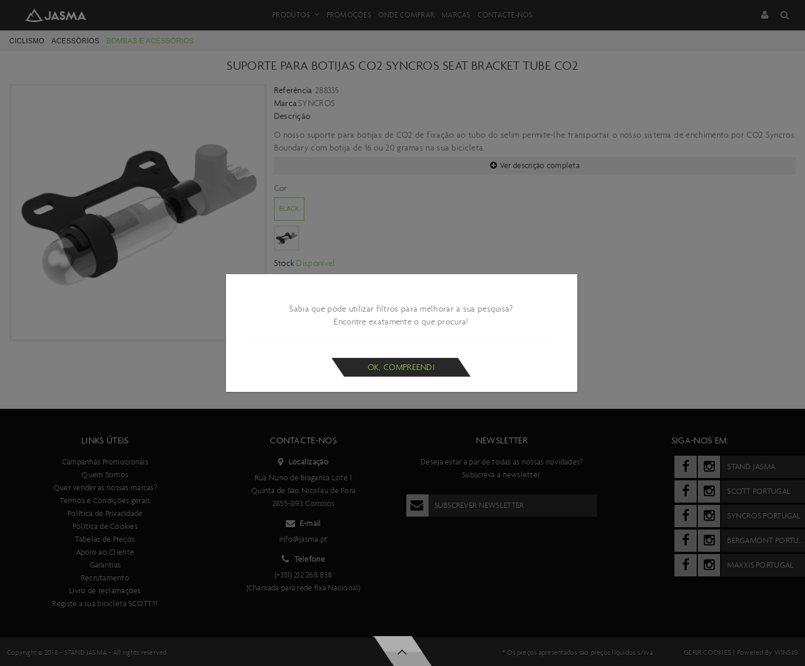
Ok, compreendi (401, 367)
